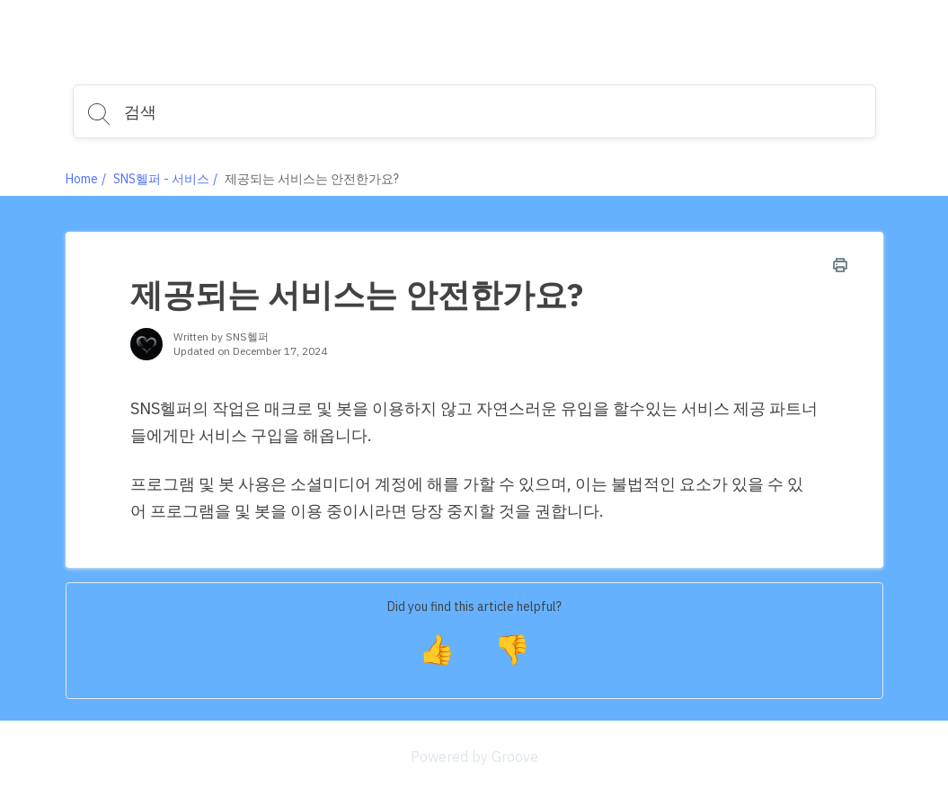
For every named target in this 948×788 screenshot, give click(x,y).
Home (82, 179)
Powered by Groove (474, 757)
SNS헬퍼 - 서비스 (161, 179)
